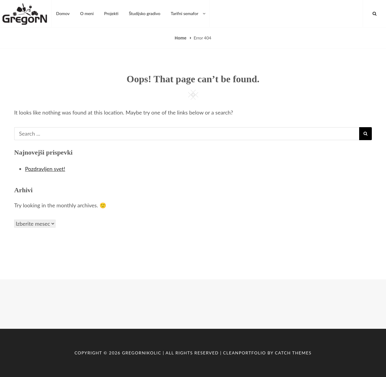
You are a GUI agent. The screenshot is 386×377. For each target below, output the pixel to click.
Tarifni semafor (188, 13)
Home (181, 38)
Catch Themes (293, 352)
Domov (63, 13)
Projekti (111, 13)
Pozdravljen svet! (45, 168)
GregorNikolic (141, 352)
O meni (87, 13)
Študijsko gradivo (144, 13)
